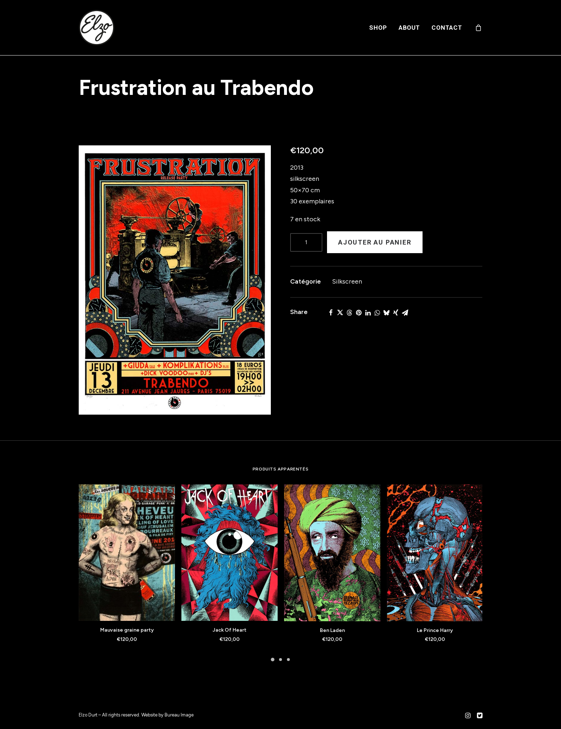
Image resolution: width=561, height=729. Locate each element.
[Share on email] (405, 312)
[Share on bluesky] (386, 312)
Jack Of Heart (230, 630)
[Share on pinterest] (358, 312)
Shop (378, 27)
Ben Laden (332, 630)
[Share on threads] (349, 312)
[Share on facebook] (330, 312)
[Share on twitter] (340, 312)
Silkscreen (347, 281)
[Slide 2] (280, 659)
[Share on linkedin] (368, 312)
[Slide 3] (288, 659)
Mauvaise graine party (127, 630)
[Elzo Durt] (96, 27)
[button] (175, 280)
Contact (446, 27)
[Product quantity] (306, 242)
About (409, 27)
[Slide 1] (273, 659)
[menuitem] (378, 27)
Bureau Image (179, 715)
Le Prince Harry (435, 630)
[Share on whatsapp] (377, 312)
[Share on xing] (395, 312)
